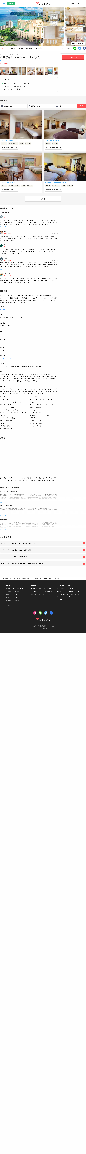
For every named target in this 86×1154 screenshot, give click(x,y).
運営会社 (59, 599)
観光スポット (46, 594)
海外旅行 (3, 3)
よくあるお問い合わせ (74, 595)
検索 (82, 106)
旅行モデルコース (36, 594)
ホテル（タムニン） (6, 358)
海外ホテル (20, 588)
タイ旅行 (15, 597)
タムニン (2, 61)
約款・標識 (72, 588)
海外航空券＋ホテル (11, 588)
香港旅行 (8, 597)
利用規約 (59, 591)
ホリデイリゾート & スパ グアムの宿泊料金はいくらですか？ (18, 543)
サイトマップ (60, 588)
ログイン (73, 3)
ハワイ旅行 (9, 591)
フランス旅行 (9, 606)
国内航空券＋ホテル (48, 591)
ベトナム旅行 (9, 601)
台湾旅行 (15, 594)
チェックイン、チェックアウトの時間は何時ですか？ (16, 557)
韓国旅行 (8, 594)
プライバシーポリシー (62, 595)
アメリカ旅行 (16, 601)
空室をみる (73, 57)
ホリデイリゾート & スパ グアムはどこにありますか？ (17, 550)
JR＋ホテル (34, 591)
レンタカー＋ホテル (48, 588)
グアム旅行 (16, 591)
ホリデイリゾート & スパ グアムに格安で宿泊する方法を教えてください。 (22, 564)
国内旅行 (11, 3)
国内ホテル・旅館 (36, 588)
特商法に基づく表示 (74, 591)
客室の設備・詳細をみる (9, 147)
